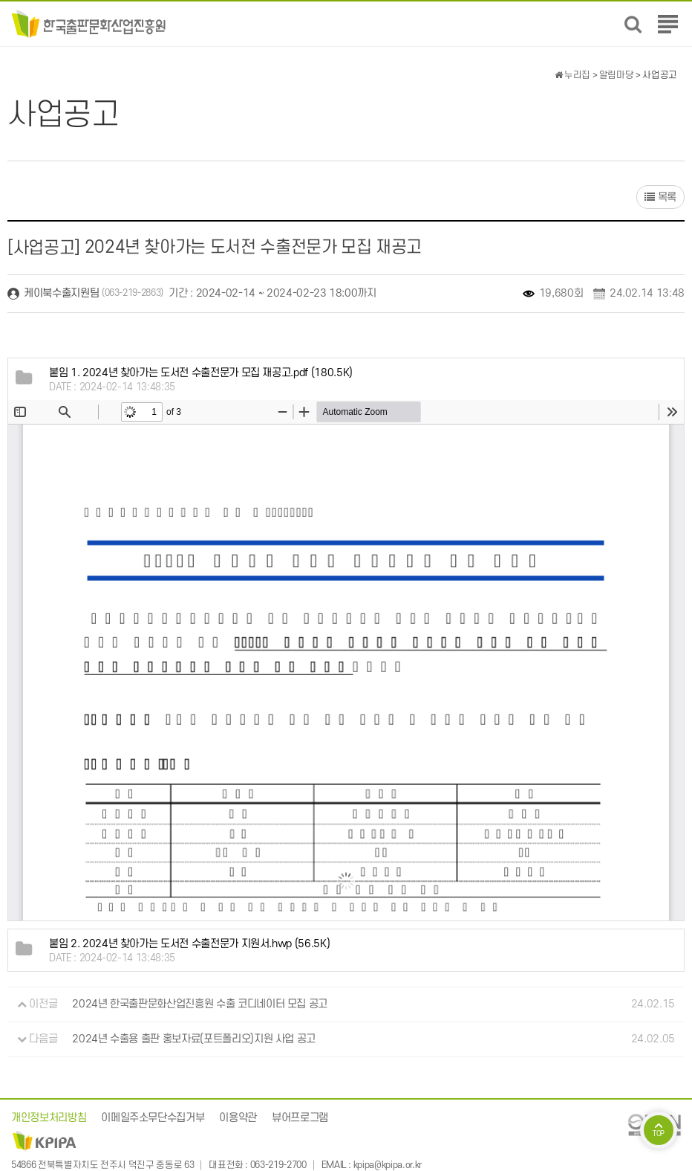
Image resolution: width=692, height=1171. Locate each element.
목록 (660, 197)
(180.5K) (201, 373)
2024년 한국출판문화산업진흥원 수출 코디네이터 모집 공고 (199, 1004)
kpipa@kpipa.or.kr (387, 1165)
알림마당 (616, 75)
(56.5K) (189, 944)
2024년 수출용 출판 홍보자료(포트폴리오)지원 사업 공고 (194, 1039)
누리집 (572, 75)
